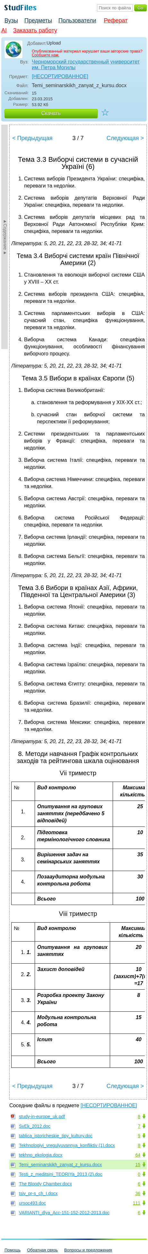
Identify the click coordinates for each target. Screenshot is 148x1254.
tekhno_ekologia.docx (40, 1155)
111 (136, 1203)
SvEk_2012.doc (34, 1126)
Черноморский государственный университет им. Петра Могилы (86, 64)
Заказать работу (35, 30)
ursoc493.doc (32, 1203)
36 (137, 1193)
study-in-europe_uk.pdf (42, 1116)
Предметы (38, 20)
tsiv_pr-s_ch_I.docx (38, 1193)
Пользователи (77, 20)
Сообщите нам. (45, 55)
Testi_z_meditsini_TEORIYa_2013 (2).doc (60, 1174)
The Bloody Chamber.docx (45, 1183)
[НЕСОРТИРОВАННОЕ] (60, 76)
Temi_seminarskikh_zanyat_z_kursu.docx (60, 1164)
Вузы (11, 20)
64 (137, 1155)
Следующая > (125, 138)
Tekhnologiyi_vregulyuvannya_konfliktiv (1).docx (67, 1145)
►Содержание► (5, 237)
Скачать (51, 113)
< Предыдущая (32, 138)
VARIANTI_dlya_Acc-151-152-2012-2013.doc (64, 1212)
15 (137, 1164)
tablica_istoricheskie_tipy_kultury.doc (55, 1135)
